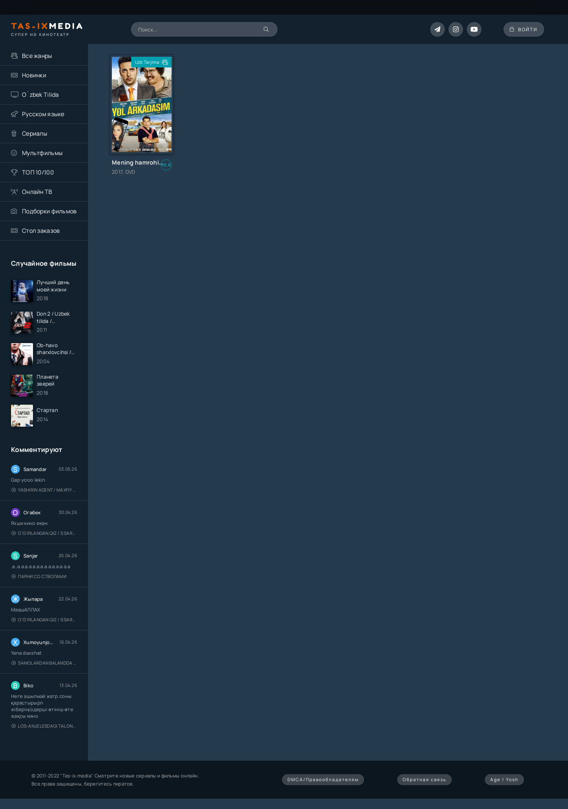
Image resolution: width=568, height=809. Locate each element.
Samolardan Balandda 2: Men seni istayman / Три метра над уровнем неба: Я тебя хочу (44, 666)
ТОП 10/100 (38, 172)
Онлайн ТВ (37, 192)
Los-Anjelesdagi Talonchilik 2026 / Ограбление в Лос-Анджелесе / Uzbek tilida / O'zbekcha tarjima (44, 729)
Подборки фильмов (49, 211)
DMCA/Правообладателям (323, 783)
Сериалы (34, 133)
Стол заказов (41, 231)
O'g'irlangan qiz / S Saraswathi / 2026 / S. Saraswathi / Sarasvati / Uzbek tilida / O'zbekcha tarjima (44, 536)
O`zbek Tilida (40, 95)
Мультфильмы (42, 153)
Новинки (34, 75)
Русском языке (43, 114)
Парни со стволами (38, 580)
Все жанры (37, 56)
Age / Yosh (504, 783)
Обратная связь (424, 783)
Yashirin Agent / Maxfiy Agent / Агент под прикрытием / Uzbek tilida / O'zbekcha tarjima (44, 493)
